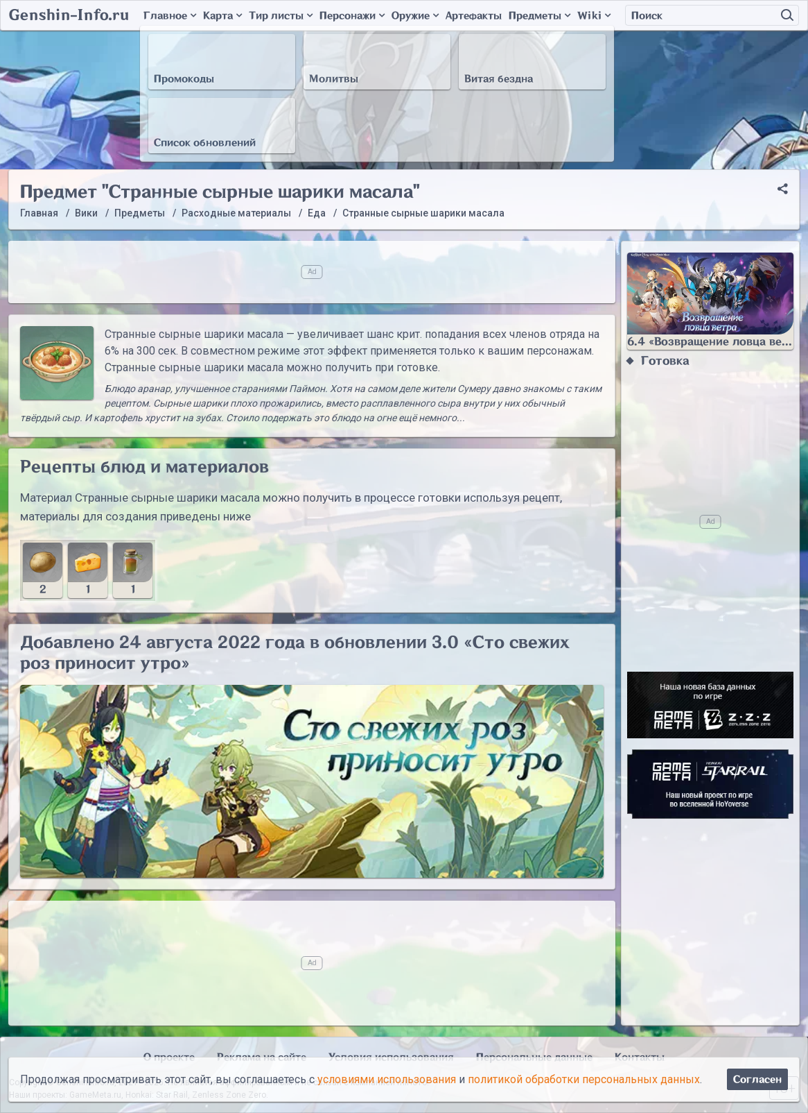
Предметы (539, 16)
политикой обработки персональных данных (584, 1079)
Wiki (594, 16)
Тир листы (281, 16)
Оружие (415, 16)
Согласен (757, 1079)
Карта (222, 16)
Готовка (665, 361)
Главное (169, 16)
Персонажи (352, 16)
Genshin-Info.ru (69, 15)
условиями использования (386, 1079)
